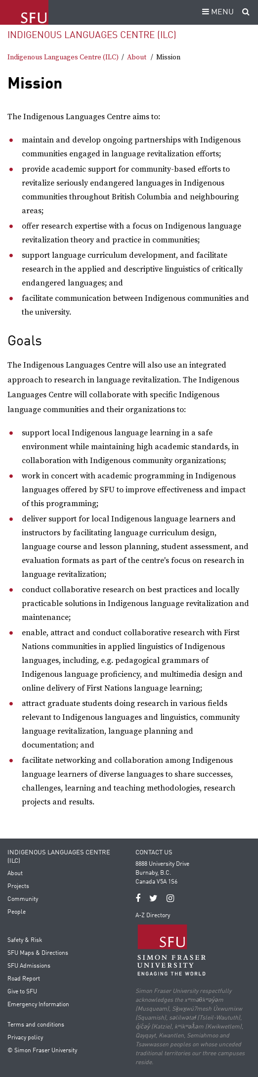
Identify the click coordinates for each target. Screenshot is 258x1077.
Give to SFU (22, 992)
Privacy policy (25, 1038)
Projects (18, 887)
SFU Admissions (28, 966)
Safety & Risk (24, 940)
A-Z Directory (152, 916)
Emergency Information (38, 1005)
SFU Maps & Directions (37, 953)
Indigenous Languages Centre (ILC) (91, 35)
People (16, 912)
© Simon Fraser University (42, 1051)
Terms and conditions (35, 1025)
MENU (216, 12)
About (136, 57)
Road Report (23, 979)
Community (22, 899)
